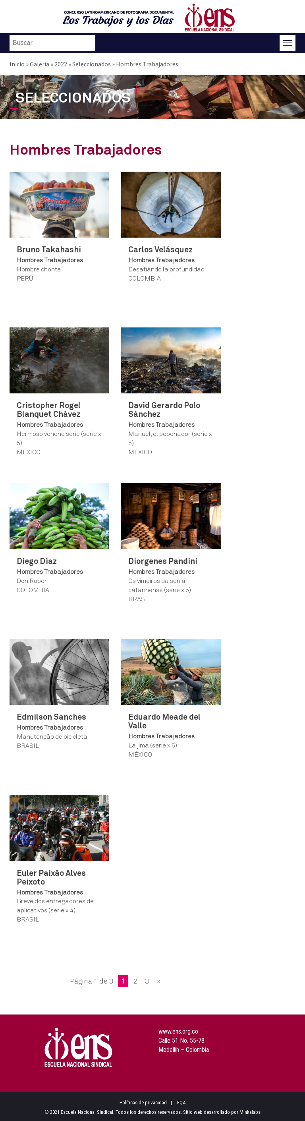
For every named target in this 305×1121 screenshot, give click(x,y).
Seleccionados (91, 64)
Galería (39, 64)
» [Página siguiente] (158, 980)
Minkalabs (250, 1112)
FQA (181, 1103)
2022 (60, 64)
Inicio (17, 64)
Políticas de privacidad (143, 1103)
